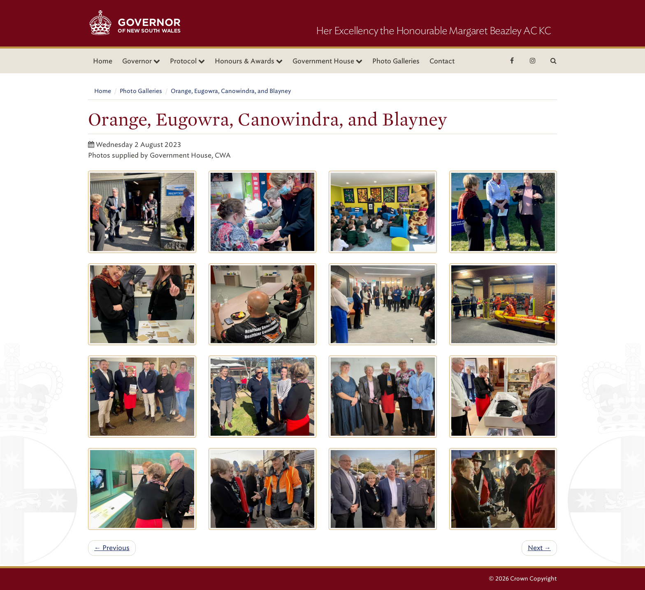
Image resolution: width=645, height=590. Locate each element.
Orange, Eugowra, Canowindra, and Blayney (231, 91)
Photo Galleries (396, 61)
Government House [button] (327, 61)
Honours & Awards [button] (249, 61)
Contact (442, 61)
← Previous (112, 548)
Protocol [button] (187, 61)
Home (102, 61)
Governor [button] (141, 61)
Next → (539, 548)
